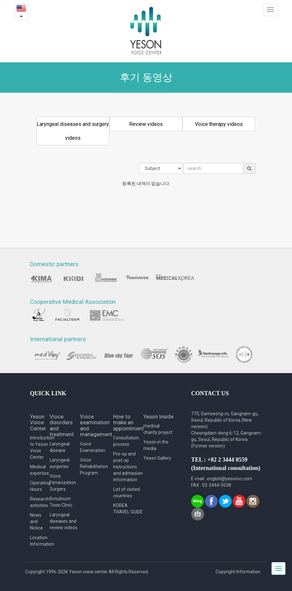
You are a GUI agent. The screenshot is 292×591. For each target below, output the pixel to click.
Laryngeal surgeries (60, 463)
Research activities (39, 502)
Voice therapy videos (219, 124)
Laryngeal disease (60, 447)
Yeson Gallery (157, 458)
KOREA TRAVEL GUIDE (128, 508)
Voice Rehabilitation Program (94, 466)
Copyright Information (238, 571)
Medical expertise (39, 470)
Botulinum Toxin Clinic (61, 502)
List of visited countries (126, 492)
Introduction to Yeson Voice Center (40, 447)
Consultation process (126, 441)
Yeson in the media (156, 445)
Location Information (40, 541)
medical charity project (157, 429)
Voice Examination (92, 447)
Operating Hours (40, 486)
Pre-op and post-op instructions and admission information (128, 466)
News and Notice (36, 521)
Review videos (146, 124)
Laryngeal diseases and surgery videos (73, 131)
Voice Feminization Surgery (63, 483)
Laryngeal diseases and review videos (63, 521)
